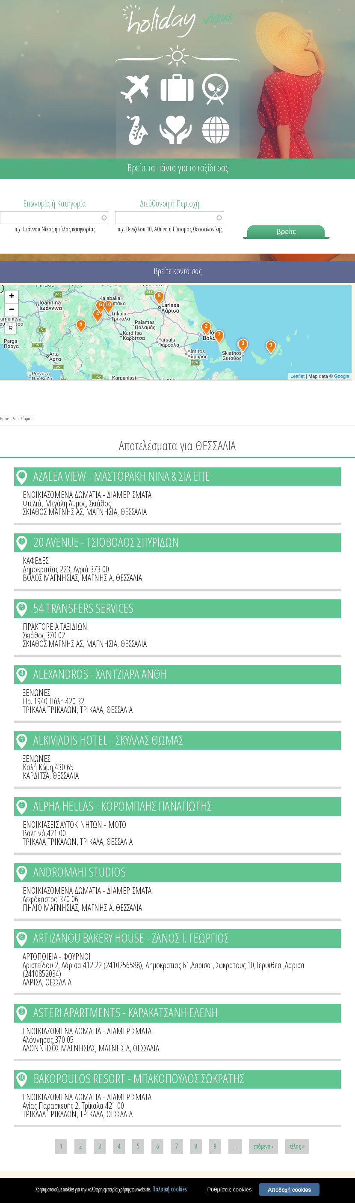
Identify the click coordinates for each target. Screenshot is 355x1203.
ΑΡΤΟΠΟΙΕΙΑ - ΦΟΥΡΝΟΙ (57, 956)
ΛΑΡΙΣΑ (32, 982)
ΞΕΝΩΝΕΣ (36, 692)
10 (21, 1077)
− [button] (12, 310)
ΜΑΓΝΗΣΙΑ (101, 512)
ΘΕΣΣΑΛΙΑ (134, 512)
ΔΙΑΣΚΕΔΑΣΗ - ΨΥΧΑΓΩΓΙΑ (135, 121)
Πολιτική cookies (169, 1192)
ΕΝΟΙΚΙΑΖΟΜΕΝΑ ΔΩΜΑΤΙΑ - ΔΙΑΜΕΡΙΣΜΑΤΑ (87, 494)
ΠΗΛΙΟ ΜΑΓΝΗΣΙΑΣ (50, 907)
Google (341, 376)
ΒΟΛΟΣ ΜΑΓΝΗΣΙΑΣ (50, 578)
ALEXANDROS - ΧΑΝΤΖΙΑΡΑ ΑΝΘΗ (100, 673)
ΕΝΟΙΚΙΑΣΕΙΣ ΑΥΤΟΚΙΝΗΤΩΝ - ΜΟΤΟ (74, 824)
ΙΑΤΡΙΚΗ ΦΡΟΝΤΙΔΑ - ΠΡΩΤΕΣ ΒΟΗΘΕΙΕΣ (176, 126)
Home (4, 418)
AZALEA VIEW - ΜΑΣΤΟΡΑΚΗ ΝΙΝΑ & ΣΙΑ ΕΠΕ (121, 475)
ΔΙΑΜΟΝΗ (172, 75)
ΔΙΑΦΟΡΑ (211, 114)
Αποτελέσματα (23, 418)
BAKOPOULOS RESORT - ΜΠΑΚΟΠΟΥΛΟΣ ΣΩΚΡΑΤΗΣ (138, 1078)
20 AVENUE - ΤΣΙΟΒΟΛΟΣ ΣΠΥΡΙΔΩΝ (106, 541)
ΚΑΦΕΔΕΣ (35, 560)
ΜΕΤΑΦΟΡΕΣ (135, 75)
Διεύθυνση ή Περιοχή (169, 203)
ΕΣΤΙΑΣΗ (210, 75)
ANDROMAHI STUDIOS (79, 871)
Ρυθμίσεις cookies (229, 1192)
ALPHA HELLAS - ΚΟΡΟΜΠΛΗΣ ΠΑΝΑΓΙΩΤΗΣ (122, 805)
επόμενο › (263, 1146)
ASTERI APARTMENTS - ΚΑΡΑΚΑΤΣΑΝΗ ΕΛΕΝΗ (125, 1012)
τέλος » (297, 1146)
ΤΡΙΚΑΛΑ (91, 709)
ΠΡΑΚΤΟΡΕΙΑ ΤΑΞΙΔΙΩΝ (55, 626)
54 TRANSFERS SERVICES (83, 607)
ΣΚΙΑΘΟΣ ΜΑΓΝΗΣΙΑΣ (53, 512)
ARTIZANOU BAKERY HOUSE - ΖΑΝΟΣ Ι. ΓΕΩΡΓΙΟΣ (131, 937)
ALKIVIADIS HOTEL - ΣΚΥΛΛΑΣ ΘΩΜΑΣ (108, 739)
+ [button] (12, 296)
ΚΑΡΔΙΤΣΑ (36, 775)
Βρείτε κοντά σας (177, 271)
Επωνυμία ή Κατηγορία (54, 203)
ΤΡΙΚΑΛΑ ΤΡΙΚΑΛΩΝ (50, 709)
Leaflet (297, 376)
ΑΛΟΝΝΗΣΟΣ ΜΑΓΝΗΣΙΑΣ (59, 1048)
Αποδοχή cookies (289, 1192)
